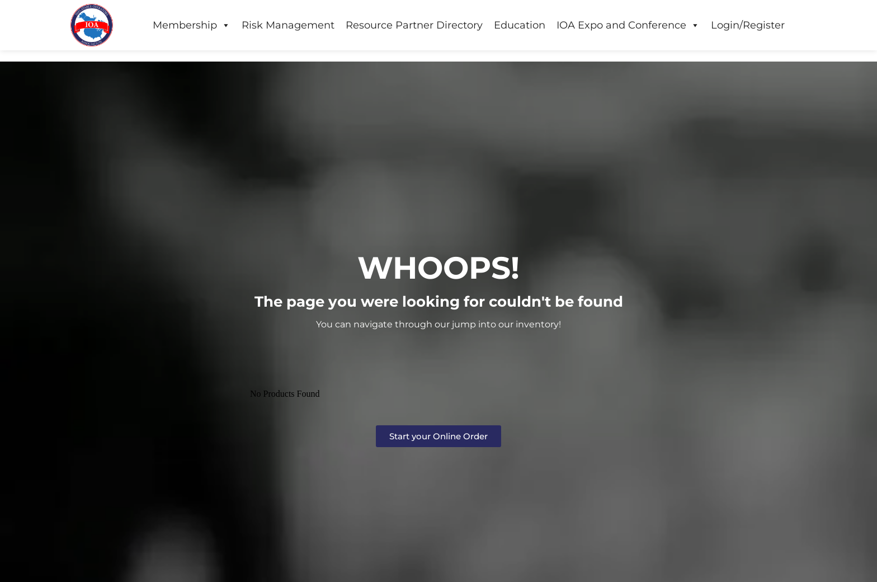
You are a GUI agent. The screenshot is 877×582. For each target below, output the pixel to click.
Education (519, 25)
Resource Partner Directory (414, 25)
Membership (191, 25)
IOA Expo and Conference (628, 25)
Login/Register (748, 25)
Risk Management (288, 25)
